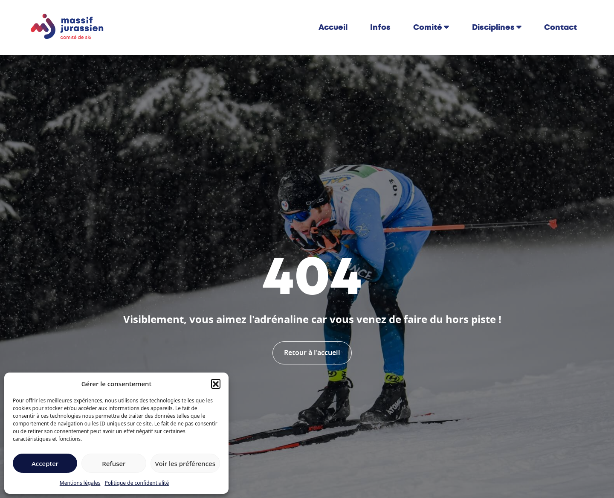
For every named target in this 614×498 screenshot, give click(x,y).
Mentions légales (80, 482)
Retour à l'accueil (312, 352)
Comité (427, 27)
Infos (380, 27)
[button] (215, 383)
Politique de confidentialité (136, 482)
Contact (560, 27)
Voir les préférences (185, 463)
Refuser (113, 463)
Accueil (333, 27)
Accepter (45, 463)
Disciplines (493, 27)
